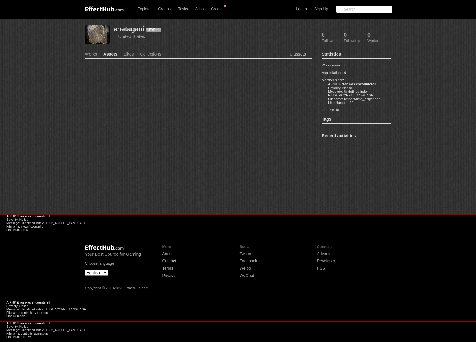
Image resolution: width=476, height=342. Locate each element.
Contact (169, 261)
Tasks (183, 9)
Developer (326, 261)
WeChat (247, 275)
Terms (167, 268)
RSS (321, 268)
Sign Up (321, 9)
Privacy (169, 275)
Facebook (248, 261)
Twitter (245, 253)
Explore (144, 9)
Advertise (325, 253)
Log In (301, 9)
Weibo (245, 268)
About (167, 253)
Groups (164, 9)
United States (131, 36)
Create (217, 9)
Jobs (199, 9)
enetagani (129, 29)
